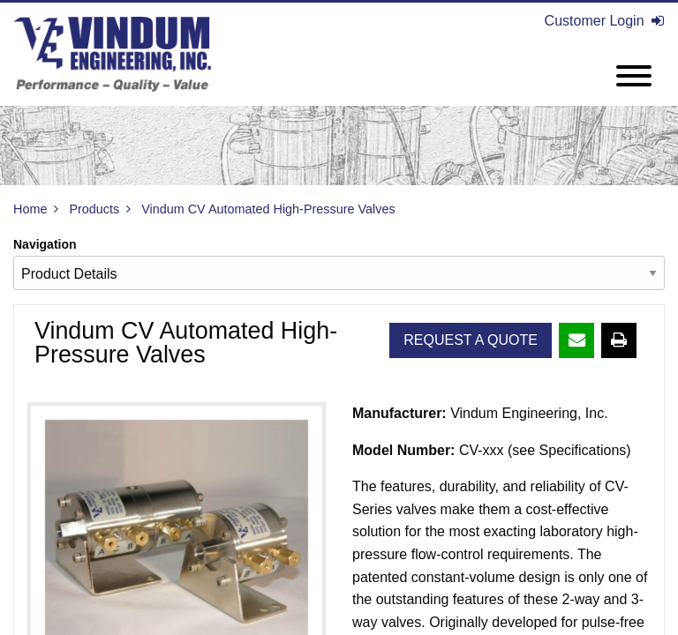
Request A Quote (470, 339)
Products (94, 209)
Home (30, 209)
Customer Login (604, 20)
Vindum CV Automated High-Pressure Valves (268, 209)
